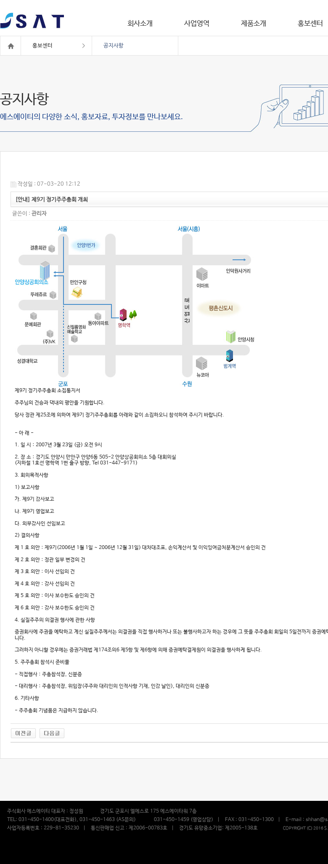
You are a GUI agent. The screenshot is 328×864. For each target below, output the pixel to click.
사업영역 (196, 24)
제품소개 (253, 24)
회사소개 (140, 24)
